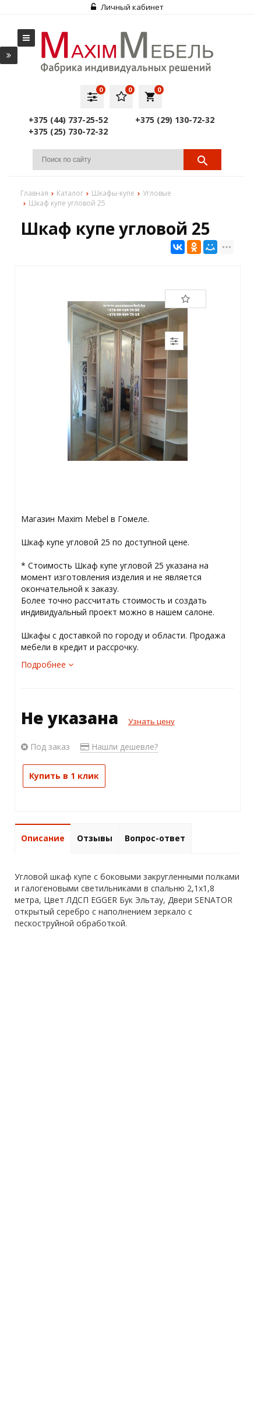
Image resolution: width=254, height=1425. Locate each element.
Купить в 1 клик (64, 775)
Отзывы (94, 838)
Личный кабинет (127, 7)
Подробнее (47, 664)
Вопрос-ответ (155, 838)
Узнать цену (151, 721)
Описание (43, 838)
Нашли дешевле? (119, 746)
